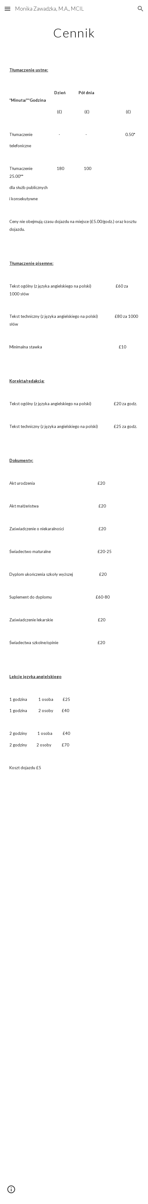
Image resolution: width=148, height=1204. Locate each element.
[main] (74, 32)
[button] (7, 8)
